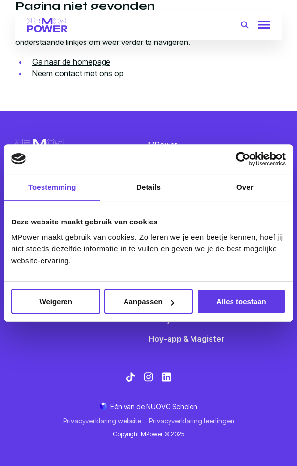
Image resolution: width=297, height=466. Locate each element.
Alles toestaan (241, 301)
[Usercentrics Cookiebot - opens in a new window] (243, 159)
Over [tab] (245, 187)
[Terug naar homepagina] (47, 25)
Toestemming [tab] (52, 187)
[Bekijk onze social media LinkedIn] (166, 377)
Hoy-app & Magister (186, 339)
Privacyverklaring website (102, 421)
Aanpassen (149, 301)
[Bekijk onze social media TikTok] (130, 377)
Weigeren (56, 301)
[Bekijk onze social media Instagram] (148, 377)
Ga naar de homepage (71, 62)
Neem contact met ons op (78, 73)
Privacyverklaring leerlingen (191, 421)
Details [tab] (148, 187)
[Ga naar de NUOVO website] (148, 406)
